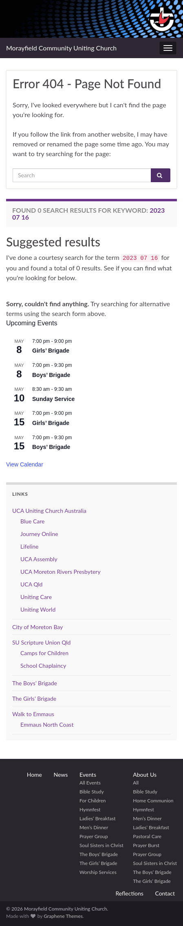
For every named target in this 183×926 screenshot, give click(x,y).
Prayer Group (93, 836)
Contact (165, 893)
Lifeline (29, 546)
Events (87, 774)
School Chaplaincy (43, 665)
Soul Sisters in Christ (101, 845)
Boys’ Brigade (51, 375)
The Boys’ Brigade (34, 683)
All (136, 783)
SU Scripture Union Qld (41, 642)
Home (34, 774)
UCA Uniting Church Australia (49, 510)
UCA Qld (31, 584)
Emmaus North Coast (46, 724)
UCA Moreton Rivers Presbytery (60, 571)
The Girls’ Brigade (34, 698)
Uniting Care (36, 596)
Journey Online (39, 533)
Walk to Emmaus (33, 713)
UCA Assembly (38, 559)
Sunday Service (53, 399)
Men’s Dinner (93, 827)
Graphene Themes (63, 916)
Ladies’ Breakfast (97, 818)
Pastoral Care (147, 836)
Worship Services (98, 872)
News (61, 774)
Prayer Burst (146, 845)
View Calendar (24, 464)
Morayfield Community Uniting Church (61, 48)
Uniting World (37, 609)
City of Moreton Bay (37, 626)
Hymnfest (90, 809)
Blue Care (32, 521)
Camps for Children (44, 652)
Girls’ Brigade (50, 350)
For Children (92, 800)
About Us (145, 774)
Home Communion (153, 800)
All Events (90, 783)
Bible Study (91, 792)
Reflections (129, 893)
